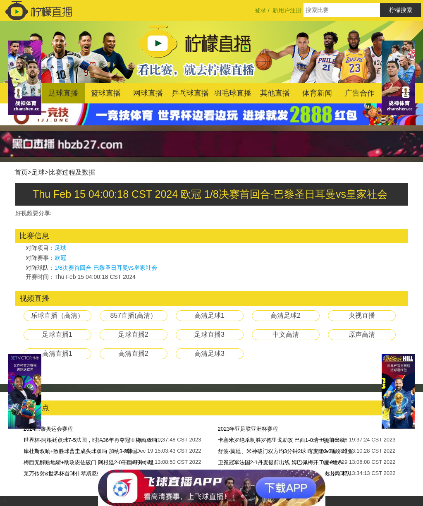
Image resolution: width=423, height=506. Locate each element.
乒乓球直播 (190, 93)
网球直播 (148, 93)
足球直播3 (209, 334)
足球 (38, 172)
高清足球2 (285, 315)
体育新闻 (317, 93)
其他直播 (275, 93)
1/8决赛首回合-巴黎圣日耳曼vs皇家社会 (106, 267)
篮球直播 (106, 93)
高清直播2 (133, 353)
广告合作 (360, 93)
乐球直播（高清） (57, 315)
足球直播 (63, 93)
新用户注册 (286, 10)
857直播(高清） (133, 315)
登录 (260, 10)
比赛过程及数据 (72, 172)
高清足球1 (209, 315)
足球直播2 (133, 334)
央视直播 (362, 315)
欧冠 (60, 257)
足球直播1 (57, 334)
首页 (21, 172)
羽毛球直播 (232, 93)
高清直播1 (57, 353)
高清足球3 (209, 353)
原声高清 (362, 334)
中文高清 (285, 334)
